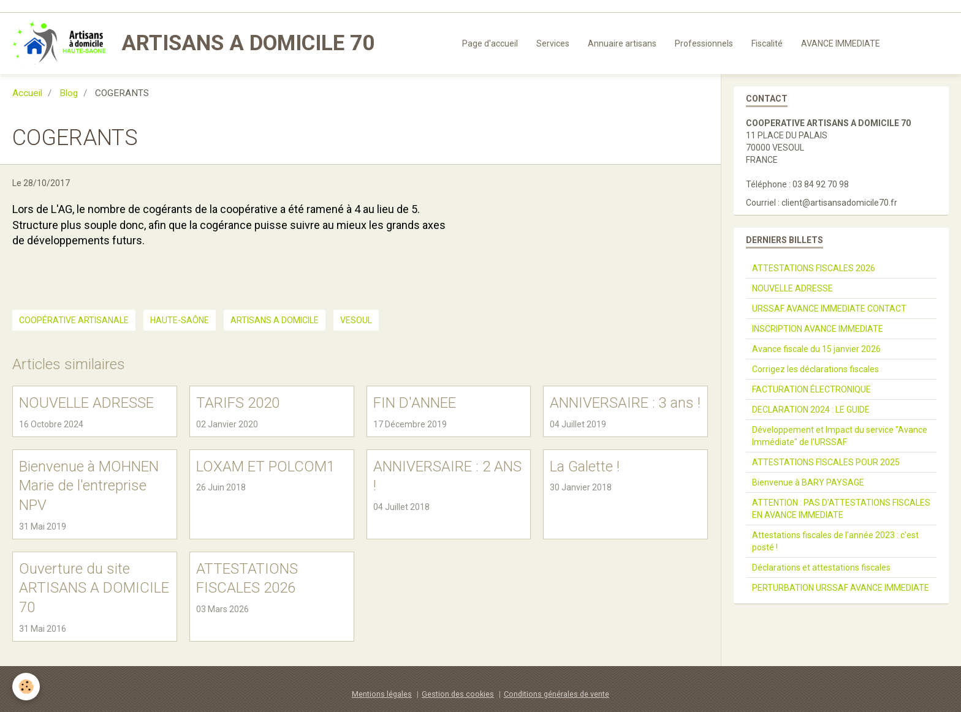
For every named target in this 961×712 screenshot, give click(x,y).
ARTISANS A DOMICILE (274, 320)
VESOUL (356, 320)
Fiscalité (767, 43)
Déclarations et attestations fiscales (821, 567)
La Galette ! (585, 465)
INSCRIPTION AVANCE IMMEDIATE (817, 329)
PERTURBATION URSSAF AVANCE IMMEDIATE (840, 588)
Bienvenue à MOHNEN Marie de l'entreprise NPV (89, 485)
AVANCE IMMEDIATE (840, 43)
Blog (68, 93)
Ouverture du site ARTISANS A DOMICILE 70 (94, 587)
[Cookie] (26, 686)
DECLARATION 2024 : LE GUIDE (811, 409)
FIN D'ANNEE (414, 402)
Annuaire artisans (622, 43)
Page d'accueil (490, 43)
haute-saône (179, 320)
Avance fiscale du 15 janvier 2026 (816, 349)
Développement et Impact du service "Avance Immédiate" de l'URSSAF (839, 436)
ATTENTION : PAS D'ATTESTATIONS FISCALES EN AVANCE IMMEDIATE (841, 509)
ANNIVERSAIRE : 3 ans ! (625, 402)
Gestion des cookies (458, 694)
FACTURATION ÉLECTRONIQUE (811, 389)
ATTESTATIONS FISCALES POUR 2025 (826, 462)
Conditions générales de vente (556, 694)
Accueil (27, 93)
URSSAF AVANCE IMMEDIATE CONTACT (829, 308)
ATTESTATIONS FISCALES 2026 (813, 268)
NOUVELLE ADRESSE (86, 402)
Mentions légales (382, 694)
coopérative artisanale (74, 320)
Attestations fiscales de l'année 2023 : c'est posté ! (835, 541)
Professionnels (704, 43)
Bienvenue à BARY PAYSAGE (808, 482)
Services (552, 43)
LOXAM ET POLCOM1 (265, 465)
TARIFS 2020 (237, 402)
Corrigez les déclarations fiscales (815, 369)
